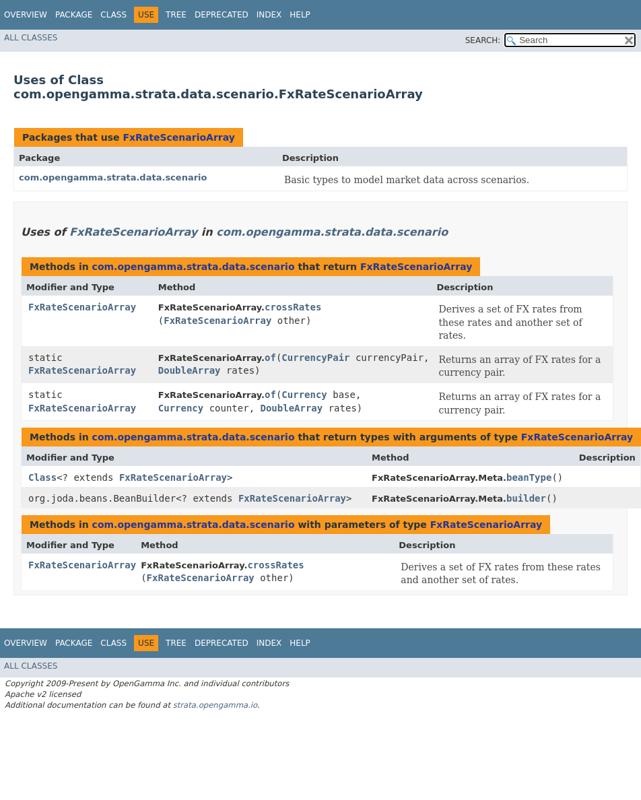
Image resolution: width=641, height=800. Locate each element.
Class (113, 15)
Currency (304, 394)
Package (73, 15)
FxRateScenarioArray (178, 137)
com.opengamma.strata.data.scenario (113, 177)
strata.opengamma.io (215, 705)
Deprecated (221, 15)
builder (526, 498)
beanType (528, 477)
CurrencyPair (315, 357)
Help (300, 15)
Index (269, 15)
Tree (176, 15)
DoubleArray (189, 370)
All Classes (30, 37)
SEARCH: (483, 40)
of (270, 357)
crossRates (293, 307)
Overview (25, 15)
